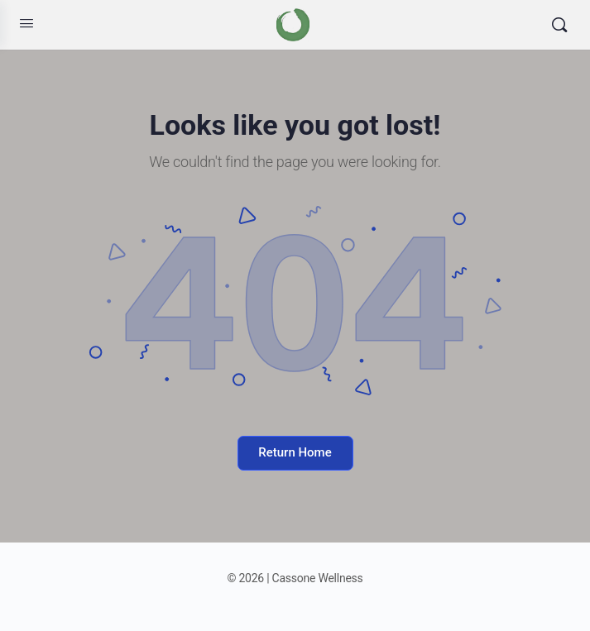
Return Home (294, 452)
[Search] (559, 25)
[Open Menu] (26, 23)
